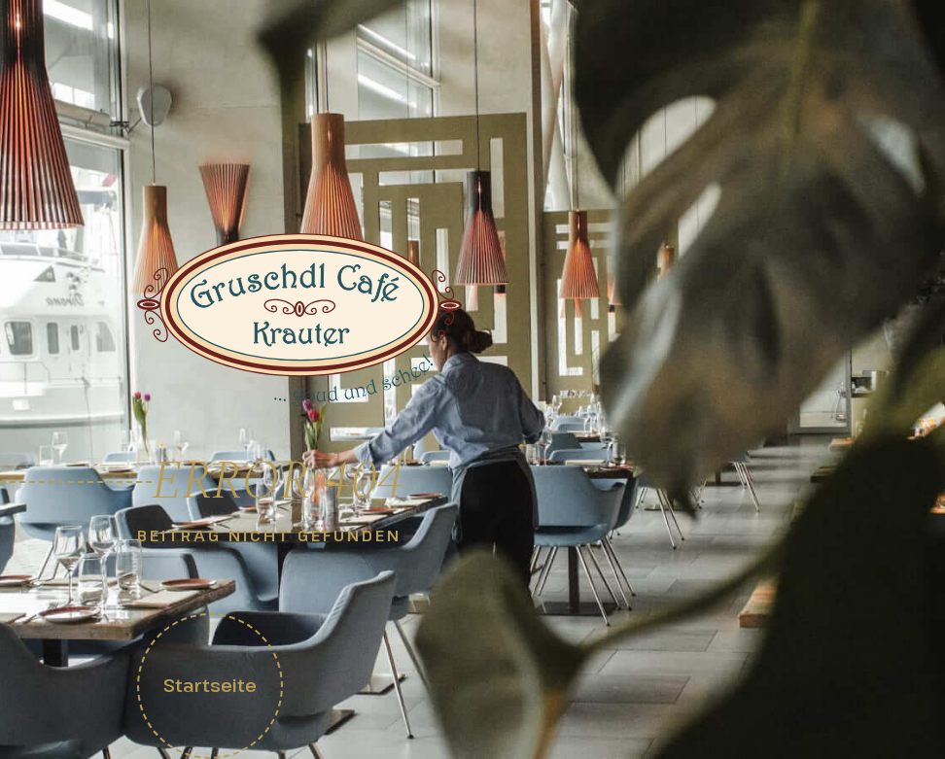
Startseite (210, 685)
